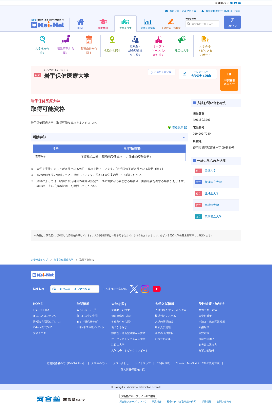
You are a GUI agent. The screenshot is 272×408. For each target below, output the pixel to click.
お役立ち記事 (163, 339)
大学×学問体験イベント (90, 327)
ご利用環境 (163, 363)
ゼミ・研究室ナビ (87, 321)
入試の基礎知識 (164, 321)
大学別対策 (205, 315)
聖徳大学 (210, 170)
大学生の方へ (99, 363)
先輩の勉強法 (206, 350)
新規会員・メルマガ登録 (183, 10)
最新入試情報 (163, 327)
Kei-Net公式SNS (116, 288)
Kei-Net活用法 (41, 310)
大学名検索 (191, 19)
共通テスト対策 (208, 310)
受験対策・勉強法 (212, 304)
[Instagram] (145, 291)
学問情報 (83, 304)
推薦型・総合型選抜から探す (128, 333)
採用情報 (206, 401)
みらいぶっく (84, 310)
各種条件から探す (121, 321)
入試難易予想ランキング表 (171, 310)
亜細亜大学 (212, 193)
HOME (38, 304)
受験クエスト (41, 333)
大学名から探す (120, 310)
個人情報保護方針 (131, 369)
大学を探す (119, 304)
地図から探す (119, 327)
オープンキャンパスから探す (128, 339)
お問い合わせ (121, 363)
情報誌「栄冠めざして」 (47, 321)
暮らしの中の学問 (87, 315)
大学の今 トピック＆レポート (129, 350)
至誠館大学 (212, 205)
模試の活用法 (206, 339)
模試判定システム (165, 315)
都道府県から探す (121, 315)
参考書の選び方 (208, 344)
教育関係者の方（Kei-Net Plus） (223, 10)
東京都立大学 (213, 216)
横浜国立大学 (213, 181)
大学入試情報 (164, 304)
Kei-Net (38, 289)
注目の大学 (117, 344)
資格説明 (177, 127)
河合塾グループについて (132, 401)
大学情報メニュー (229, 82)
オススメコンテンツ (45, 315)
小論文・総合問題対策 (212, 321)
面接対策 (204, 327)
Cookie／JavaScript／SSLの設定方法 (198, 363)
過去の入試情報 (164, 333)
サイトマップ (143, 363)
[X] (134, 291)
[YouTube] (157, 291)
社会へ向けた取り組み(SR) (181, 401)
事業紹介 (156, 401)
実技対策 (204, 333)
